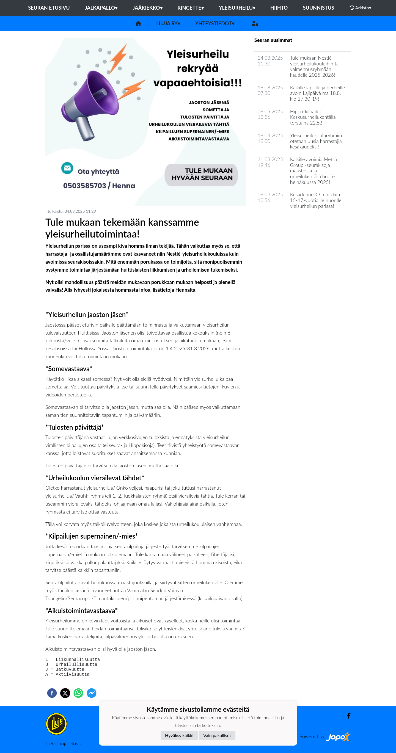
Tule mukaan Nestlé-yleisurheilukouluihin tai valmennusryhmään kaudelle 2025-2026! (315, 66)
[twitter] (65, 693)
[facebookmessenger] (92, 693)
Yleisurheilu (237, 8)
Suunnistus (318, 8)
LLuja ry (168, 23)
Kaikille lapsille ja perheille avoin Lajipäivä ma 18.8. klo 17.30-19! (317, 93)
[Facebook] (347, 716)
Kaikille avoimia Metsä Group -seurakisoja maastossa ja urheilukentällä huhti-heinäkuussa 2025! (313, 170)
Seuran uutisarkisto (278, 221)
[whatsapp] (78, 693)
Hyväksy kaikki (179, 735)
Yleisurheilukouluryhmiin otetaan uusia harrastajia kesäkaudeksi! (316, 141)
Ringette (191, 8)
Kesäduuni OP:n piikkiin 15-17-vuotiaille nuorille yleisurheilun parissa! (316, 200)
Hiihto (279, 8)
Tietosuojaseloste (63, 743)
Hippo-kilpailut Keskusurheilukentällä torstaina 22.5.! (313, 117)
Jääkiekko (147, 8)
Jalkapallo (101, 8)
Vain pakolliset (217, 735)
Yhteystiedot (214, 23)
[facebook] (52, 693)
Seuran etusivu (49, 8)
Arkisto (360, 7)
